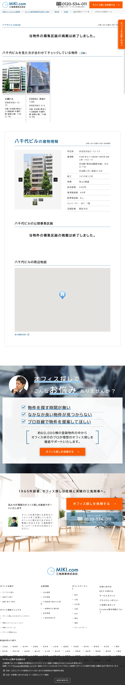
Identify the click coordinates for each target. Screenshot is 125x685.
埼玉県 (106, 648)
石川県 (47, 653)
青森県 (15, 648)
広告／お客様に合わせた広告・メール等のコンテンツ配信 (27, 675)
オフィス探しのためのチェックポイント (16, 620)
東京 (77, 596)
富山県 (37, 653)
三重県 (118, 653)
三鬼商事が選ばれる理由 (53, 606)
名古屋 (78, 606)
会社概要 (47, 596)
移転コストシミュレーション (12, 625)
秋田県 (45, 648)
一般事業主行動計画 (52, 610)
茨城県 (76, 648)
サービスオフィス (107, 600)
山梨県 (67, 653)
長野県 (78, 653)
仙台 (77, 615)
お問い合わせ (106, 590)
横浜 (77, 620)
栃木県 (86, 648)
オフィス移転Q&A (9, 634)
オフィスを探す (7, 590)
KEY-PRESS (107, 595)
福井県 (57, 653)
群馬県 (96, 648)
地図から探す (7, 601)
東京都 (5, 653)
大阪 (77, 601)
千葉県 (116, 648)
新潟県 (27, 653)
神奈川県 (16, 653)
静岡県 (98, 653)
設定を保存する (62, 680)
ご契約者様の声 (50, 620)
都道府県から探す (8, 642)
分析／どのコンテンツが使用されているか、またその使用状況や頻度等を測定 (35, 671)
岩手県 (25, 648)
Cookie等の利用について (24, 666)
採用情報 (47, 615)
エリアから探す (8, 596)
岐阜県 (88, 653)
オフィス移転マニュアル (10, 614)
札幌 (77, 610)
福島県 (66, 648)
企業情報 (45, 590)
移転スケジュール (9, 629)
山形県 (55, 648)
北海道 (5, 648)
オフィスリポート (81, 629)
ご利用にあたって (108, 609)
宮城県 (35, 648)
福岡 (77, 624)
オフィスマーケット (81, 590)
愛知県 (108, 653)
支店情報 (47, 601)
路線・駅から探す (9, 606)
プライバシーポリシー (109, 604)
